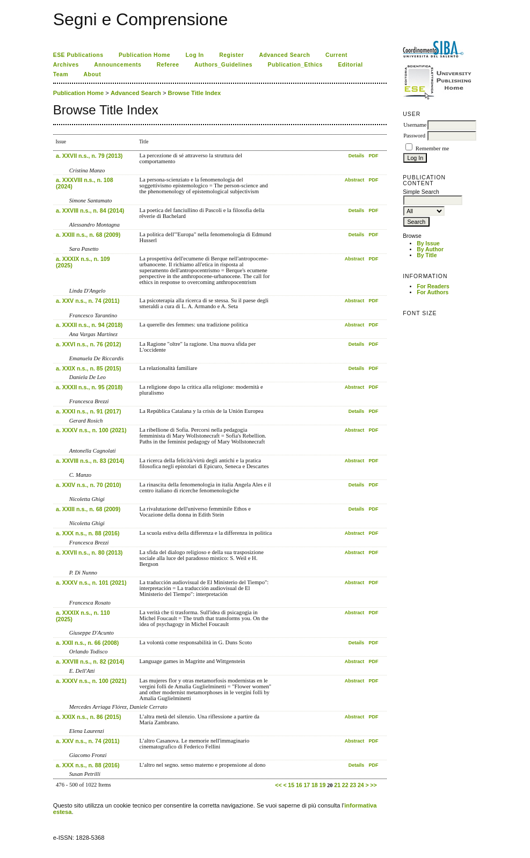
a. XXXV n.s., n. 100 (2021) (91, 430)
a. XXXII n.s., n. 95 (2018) (89, 387)
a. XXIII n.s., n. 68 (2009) (88, 234)
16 (299, 785)
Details (357, 155)
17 (306, 785)
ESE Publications (78, 55)
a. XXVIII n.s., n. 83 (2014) (90, 460)
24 (361, 785)
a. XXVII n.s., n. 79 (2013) (89, 155)
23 (353, 785)
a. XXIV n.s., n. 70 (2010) (88, 485)
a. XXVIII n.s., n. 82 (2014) (90, 661)
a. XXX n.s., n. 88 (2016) (87, 533)
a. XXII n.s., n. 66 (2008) (87, 642)
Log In (194, 55)
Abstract (355, 180)
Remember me (432, 148)
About (92, 74)
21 (337, 785)
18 (314, 785)
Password (414, 136)
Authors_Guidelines (223, 65)
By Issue (428, 243)
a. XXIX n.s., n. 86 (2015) (88, 717)
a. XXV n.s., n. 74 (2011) (87, 300)
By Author (430, 249)
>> (373, 785)
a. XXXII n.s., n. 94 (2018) (89, 325)
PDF (373, 155)
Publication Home (144, 55)
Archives (66, 65)
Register (231, 55)
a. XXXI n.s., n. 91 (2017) (88, 411)
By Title (427, 255)
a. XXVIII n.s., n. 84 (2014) (90, 210)
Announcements (117, 65)
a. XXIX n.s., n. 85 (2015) (88, 368)
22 (345, 785)
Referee (168, 65)
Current (336, 55)
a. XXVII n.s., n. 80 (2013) (89, 552)
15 (291, 785)
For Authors (432, 292)
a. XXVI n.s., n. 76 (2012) (88, 344)
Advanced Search (284, 55)
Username (414, 125)
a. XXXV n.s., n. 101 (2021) (91, 582)
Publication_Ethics (295, 65)
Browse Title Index (194, 93)
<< (278, 785)
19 (322, 785)
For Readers (433, 286)
